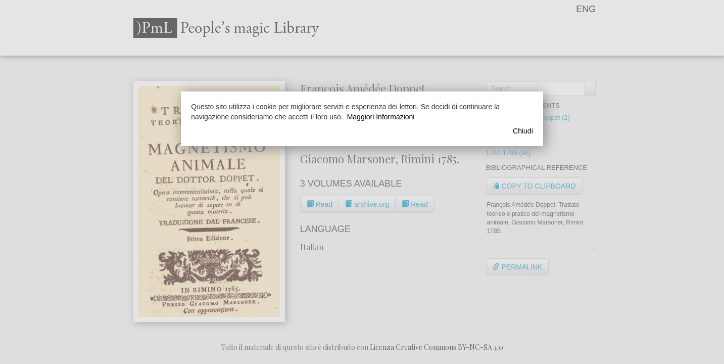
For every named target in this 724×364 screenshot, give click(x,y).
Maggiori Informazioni (381, 117)
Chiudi (523, 131)
